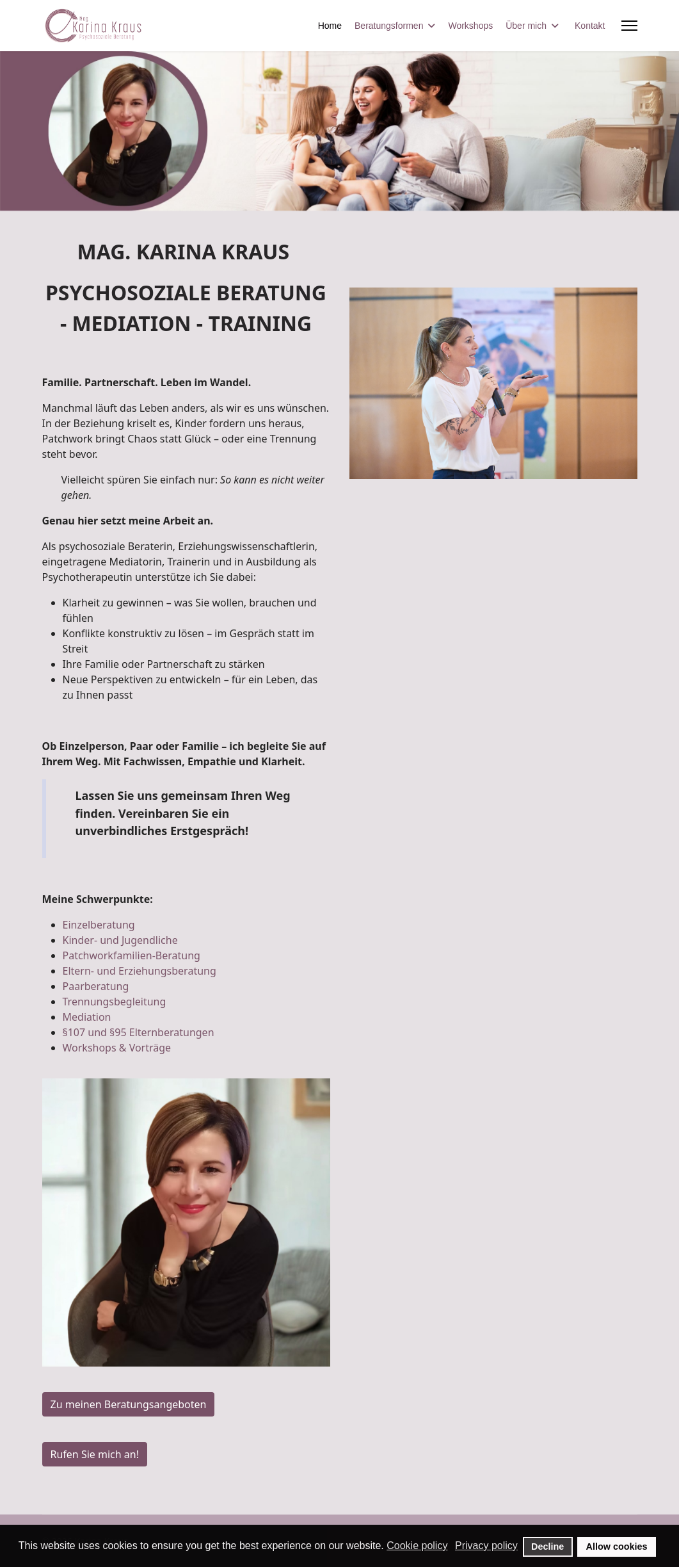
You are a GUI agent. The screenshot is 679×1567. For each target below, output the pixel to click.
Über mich (526, 25)
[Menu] (629, 25)
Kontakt (590, 25)
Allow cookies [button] (617, 1546)
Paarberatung (96, 986)
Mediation (87, 1017)
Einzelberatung (99, 925)
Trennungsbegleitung (114, 1002)
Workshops (470, 25)
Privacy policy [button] (486, 1545)
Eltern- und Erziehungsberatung (139, 971)
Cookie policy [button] (417, 1545)
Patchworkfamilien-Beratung (131, 955)
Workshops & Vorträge (117, 1048)
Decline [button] (547, 1546)
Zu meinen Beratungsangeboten (129, 1404)
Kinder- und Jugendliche (120, 940)
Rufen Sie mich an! (95, 1454)
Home (330, 25)
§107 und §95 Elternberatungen (138, 1032)
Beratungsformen (389, 25)
